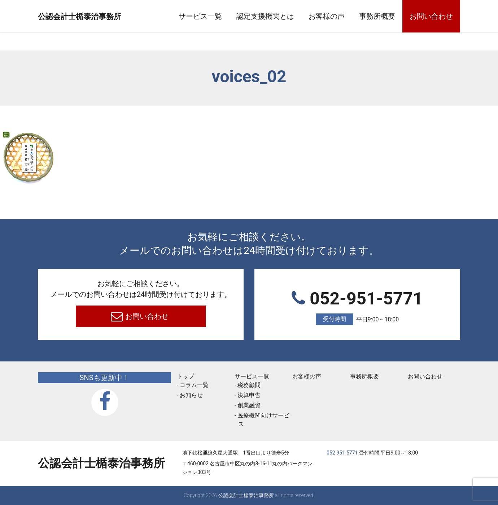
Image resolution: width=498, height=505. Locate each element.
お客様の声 (327, 16)
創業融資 (249, 405)
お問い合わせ (431, 16)
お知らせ (191, 395)
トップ (185, 376)
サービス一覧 (200, 16)
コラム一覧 (194, 385)
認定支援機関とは (265, 16)
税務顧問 (249, 385)
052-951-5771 (357, 306)
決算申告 (249, 395)
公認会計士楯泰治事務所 (101, 16)
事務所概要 (377, 16)
